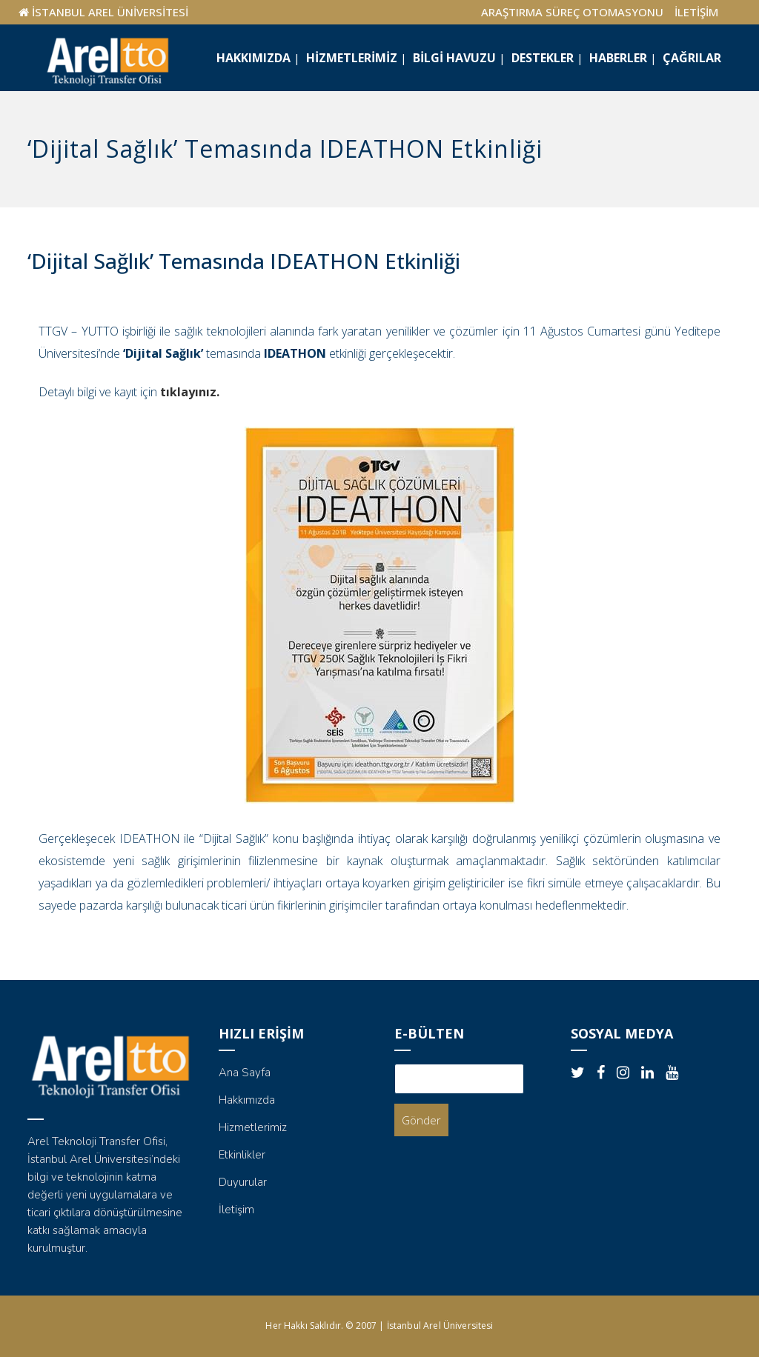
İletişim (236, 1209)
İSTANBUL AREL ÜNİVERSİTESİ (110, 11)
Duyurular (243, 1182)
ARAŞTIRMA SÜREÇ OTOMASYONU (572, 11)
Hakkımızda (247, 1100)
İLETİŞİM (696, 11)
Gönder (421, 1120)
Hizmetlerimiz (253, 1127)
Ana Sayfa (245, 1072)
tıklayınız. (189, 392)
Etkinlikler (242, 1154)
